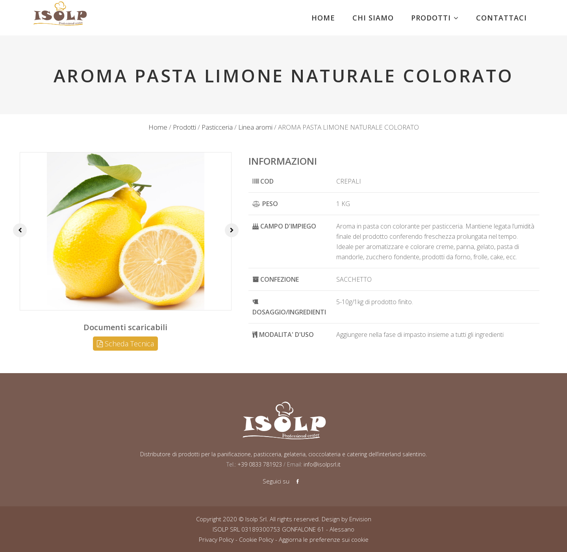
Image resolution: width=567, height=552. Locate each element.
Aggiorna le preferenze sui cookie (324, 539)
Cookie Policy (256, 539)
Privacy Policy (216, 539)
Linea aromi (255, 127)
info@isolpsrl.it (322, 464)
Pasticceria (217, 127)
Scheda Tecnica (125, 343)
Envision (360, 519)
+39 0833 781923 (259, 464)
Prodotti (184, 127)
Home (157, 127)
